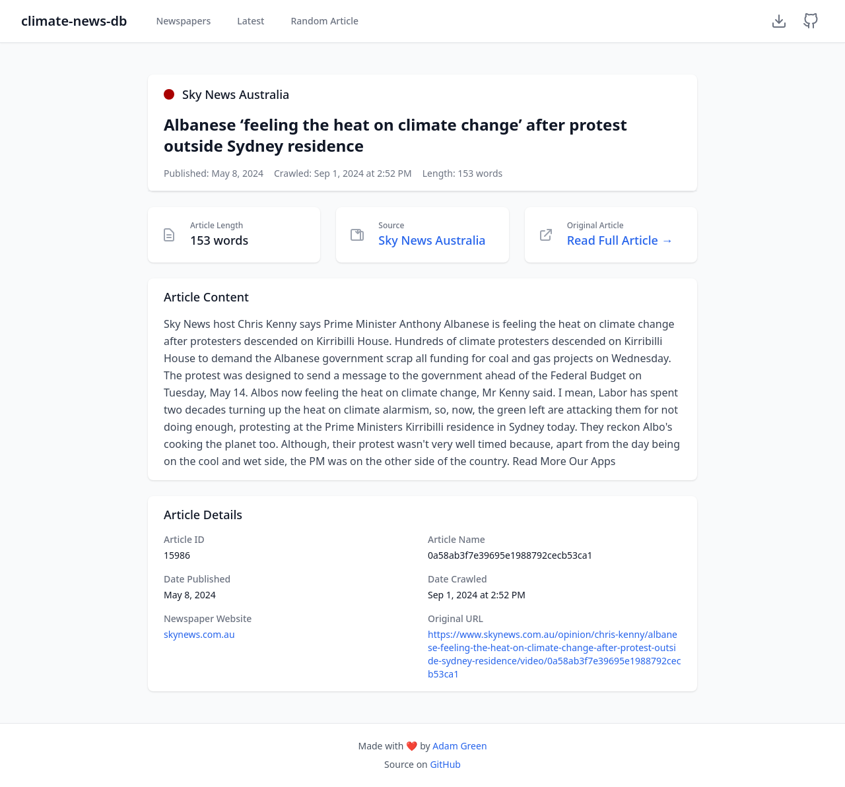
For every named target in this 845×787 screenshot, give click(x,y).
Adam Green (459, 746)
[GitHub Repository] (810, 21)
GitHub (445, 764)
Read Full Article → (620, 240)
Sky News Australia (431, 240)
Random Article (324, 21)
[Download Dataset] (779, 21)
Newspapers (183, 21)
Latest (250, 21)
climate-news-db (74, 21)
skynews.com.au (199, 634)
